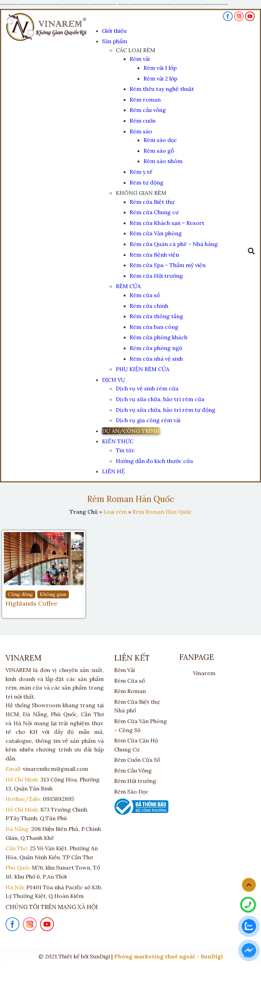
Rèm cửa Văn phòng (156, 233)
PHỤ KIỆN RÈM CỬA (142, 369)
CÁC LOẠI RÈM (135, 50)
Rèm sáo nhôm (163, 161)
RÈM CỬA (128, 286)
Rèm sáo (141, 131)
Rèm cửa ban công (154, 326)
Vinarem (204, 673)
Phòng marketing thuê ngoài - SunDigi (168, 956)
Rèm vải (140, 58)
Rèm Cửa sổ (129, 680)
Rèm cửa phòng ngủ (156, 347)
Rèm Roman (130, 691)
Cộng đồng (20, 594)
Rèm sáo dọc (160, 139)
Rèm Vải (124, 669)
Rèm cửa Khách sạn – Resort (167, 222)
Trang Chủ (83, 511)
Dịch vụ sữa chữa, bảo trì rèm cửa (160, 399)
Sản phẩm (114, 41)
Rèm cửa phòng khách (158, 337)
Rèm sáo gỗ (158, 150)
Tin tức (125, 450)
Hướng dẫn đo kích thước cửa (154, 460)
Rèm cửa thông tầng (156, 316)
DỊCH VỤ (113, 379)
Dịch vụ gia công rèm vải (148, 420)
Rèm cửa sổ (145, 295)
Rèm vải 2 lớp (160, 78)
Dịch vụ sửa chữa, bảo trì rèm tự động (165, 409)
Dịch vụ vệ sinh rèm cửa (147, 388)
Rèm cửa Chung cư (154, 212)
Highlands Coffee (31, 603)
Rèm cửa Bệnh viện (154, 254)
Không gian (53, 594)
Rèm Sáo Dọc (131, 791)
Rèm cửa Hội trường (156, 275)
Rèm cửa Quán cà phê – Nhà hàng (174, 243)
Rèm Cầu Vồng (133, 770)
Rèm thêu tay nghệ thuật (162, 88)
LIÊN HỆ (113, 471)
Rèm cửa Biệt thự (152, 201)
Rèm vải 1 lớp (160, 67)
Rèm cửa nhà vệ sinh (156, 358)
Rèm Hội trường (135, 780)
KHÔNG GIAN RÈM (141, 192)
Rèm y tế (141, 171)
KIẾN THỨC (117, 441)
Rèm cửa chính (149, 305)
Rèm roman (145, 99)
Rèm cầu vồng (148, 109)
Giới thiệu (114, 30)
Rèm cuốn (143, 120)
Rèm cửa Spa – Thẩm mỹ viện (168, 265)
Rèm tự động (147, 182)
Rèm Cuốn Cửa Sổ (137, 759)
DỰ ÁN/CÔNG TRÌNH (131, 430)
